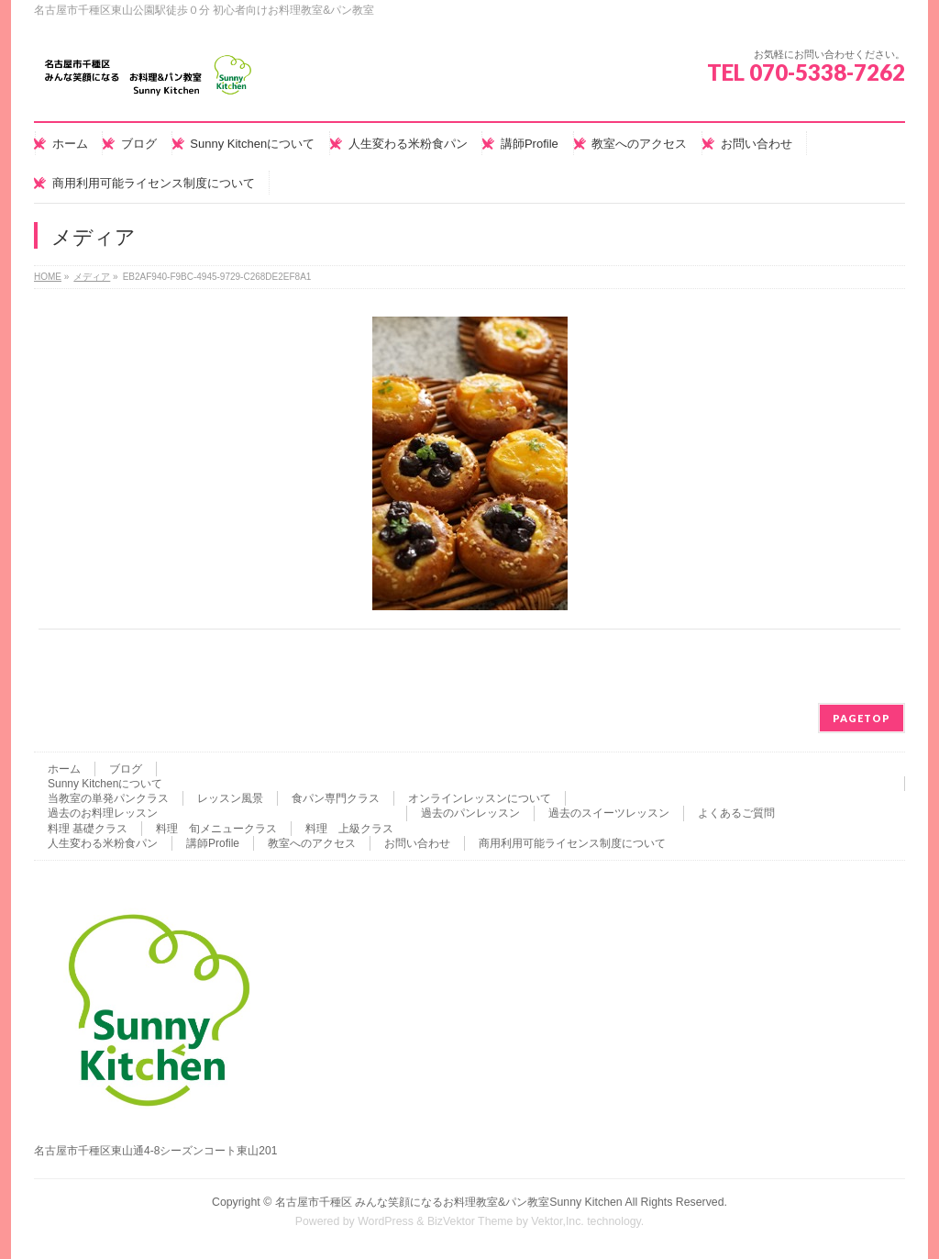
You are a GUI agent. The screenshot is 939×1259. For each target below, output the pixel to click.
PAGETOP (861, 718)
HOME (47, 277)
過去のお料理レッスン (103, 813)
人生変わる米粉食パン (103, 843)
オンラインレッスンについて (479, 798)
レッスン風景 (230, 798)
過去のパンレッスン (470, 813)
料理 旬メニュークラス (216, 828)
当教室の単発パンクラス (108, 798)
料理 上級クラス (349, 828)
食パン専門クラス (336, 798)
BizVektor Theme (470, 1221)
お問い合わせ (417, 843)
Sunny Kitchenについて (105, 783)
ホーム (64, 769)
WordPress (386, 1221)
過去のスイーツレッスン (608, 813)
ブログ (125, 769)
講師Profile (212, 843)
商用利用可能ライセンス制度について (572, 843)
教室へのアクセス (312, 843)
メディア (91, 277)
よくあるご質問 (736, 813)
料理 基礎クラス (87, 828)
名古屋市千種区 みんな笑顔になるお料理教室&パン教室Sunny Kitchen (449, 1202)
